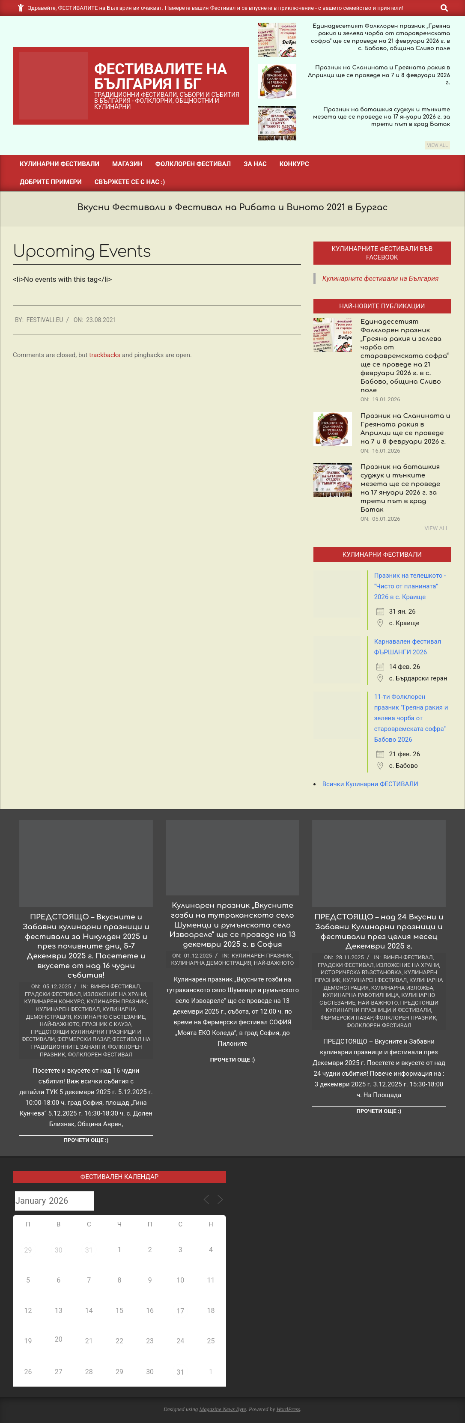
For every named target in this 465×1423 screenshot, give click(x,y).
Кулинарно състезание (109, 1017)
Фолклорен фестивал (100, 1054)
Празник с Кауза (106, 1024)
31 (89, 1250)
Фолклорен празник (405, 1017)
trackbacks (104, 355)
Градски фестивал (53, 994)
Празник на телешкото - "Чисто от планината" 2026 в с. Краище (410, 586)
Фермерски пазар (83, 1039)
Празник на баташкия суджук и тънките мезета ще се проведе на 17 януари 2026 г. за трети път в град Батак (381, 117)
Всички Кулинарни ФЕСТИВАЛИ (370, 784)
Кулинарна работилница (361, 995)
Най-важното (59, 1024)
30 (59, 1250)
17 (180, 1311)
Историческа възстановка (361, 972)
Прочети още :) (86, 1140)
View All (437, 145)
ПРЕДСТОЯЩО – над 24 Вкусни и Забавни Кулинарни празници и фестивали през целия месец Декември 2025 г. (378, 931)
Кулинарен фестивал (68, 1009)
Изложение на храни (114, 994)
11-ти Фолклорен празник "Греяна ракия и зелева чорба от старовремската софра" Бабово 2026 (411, 718)
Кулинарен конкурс (54, 1001)
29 (28, 1250)
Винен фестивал (115, 986)
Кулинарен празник (117, 1001)
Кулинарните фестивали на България (380, 278)
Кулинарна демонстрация (211, 963)
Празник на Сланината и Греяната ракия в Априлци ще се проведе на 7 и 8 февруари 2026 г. (379, 75)
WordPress (288, 1409)
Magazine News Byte (222, 1409)
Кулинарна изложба (402, 987)
